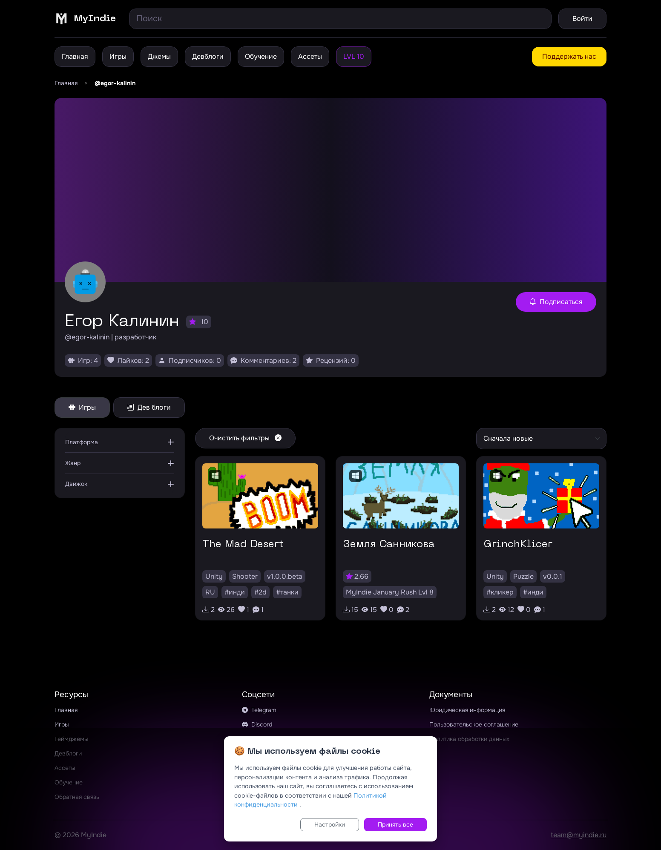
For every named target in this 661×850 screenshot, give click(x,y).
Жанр (72, 463)
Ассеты (310, 56)
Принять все (395, 824)
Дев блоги (149, 407)
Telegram (259, 710)
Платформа (81, 442)
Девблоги (208, 56)
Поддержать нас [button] (569, 56)
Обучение (261, 56)
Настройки (329, 824)
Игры (117, 56)
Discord (257, 724)
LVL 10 (353, 56)
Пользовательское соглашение (473, 724)
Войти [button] (582, 18)
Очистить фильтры (245, 438)
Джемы (159, 56)
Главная (75, 56)
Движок (76, 484)
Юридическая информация (467, 710)
